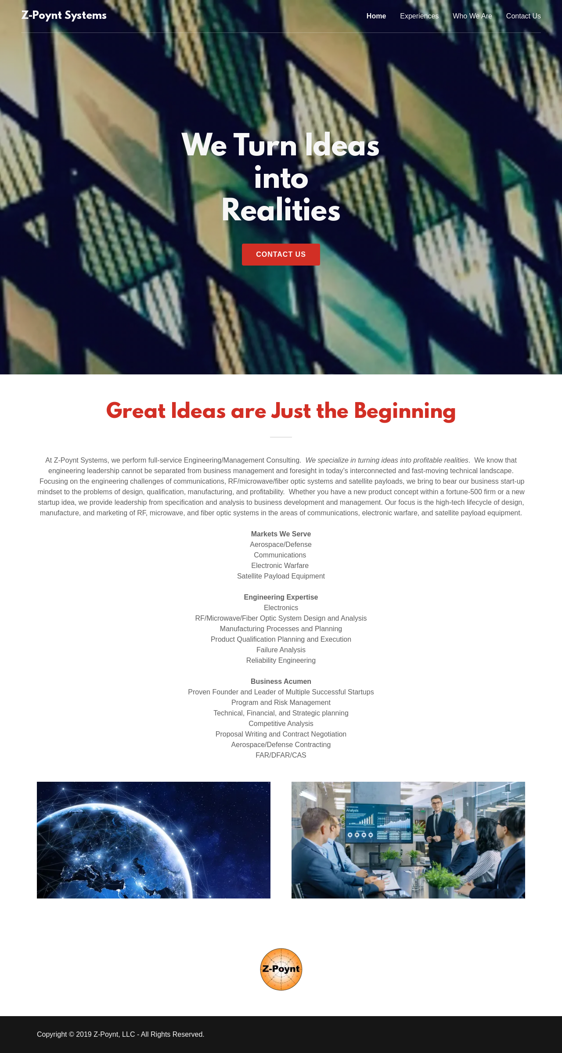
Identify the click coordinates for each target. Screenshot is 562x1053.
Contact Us (523, 16)
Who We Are (472, 16)
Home (376, 16)
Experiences (419, 16)
